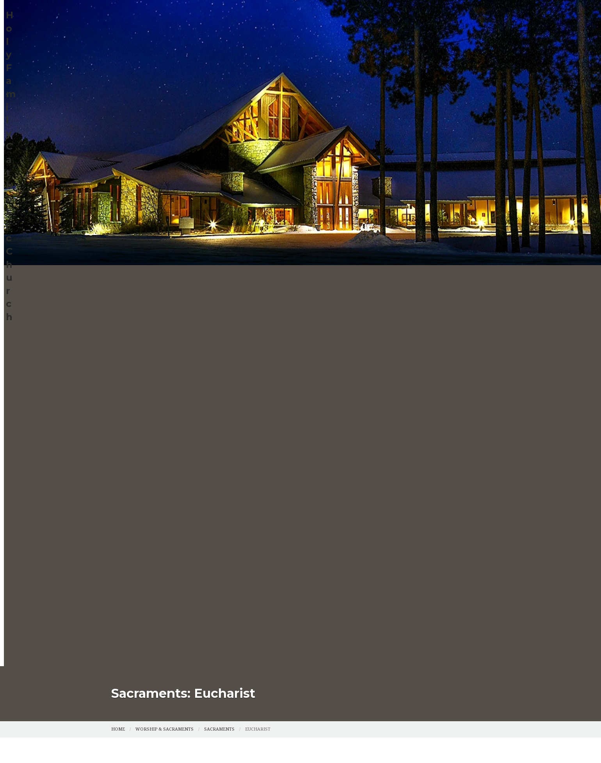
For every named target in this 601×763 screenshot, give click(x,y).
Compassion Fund (421, 58)
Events (365, 58)
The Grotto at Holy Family (371, 76)
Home (123, 58)
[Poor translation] (56, 542)
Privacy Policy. (401, 485)
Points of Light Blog (238, 76)
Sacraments (219, 172)
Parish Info (167, 58)
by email (268, 254)
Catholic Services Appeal (156, 76)
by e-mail (241, 311)
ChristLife (295, 76)
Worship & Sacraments (299, 58)
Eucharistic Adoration (152, 94)
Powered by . (358, 485)
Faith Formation (229, 58)
